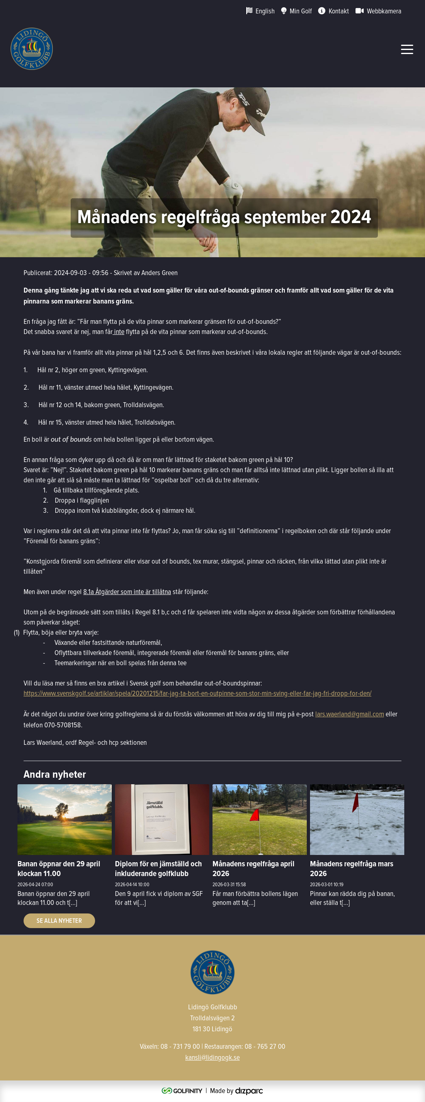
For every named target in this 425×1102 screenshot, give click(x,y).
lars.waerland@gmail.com (349, 714)
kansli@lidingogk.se (212, 1057)
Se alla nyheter (59, 920)
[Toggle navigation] (407, 49)
